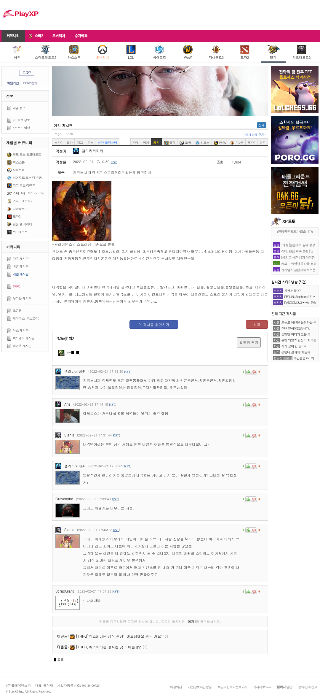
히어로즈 (159, 52)
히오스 (202, 142)
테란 (69, 142)
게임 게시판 (20, 274)
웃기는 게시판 (22, 298)
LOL (131, 52)
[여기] (191, 621)
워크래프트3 (301, 52)
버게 (146, 142)
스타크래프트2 (45, 52)
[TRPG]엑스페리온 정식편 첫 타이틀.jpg (108, 646)
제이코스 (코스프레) (26, 318)
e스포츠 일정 (21, 128)
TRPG (16, 286)
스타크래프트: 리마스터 (28, 193)
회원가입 (13, 83)
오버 (185, 142)
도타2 (245, 52)
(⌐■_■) (69, 352)
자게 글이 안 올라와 (294, 346)
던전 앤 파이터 (22, 224)
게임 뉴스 (19, 108)
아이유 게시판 (22, 346)
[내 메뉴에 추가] (254, 134)
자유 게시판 (20, 258)
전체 (261, 125)
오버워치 (102, 52)
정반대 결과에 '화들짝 (295, 352)
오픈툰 (17, 310)
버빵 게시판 (20, 266)
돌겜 (169, 142)
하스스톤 (74, 52)
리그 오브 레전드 (24, 185)
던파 (273, 52)
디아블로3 (216, 52)
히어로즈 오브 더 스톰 (27, 177)
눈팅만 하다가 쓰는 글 (295, 334)
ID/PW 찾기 (30, 83)
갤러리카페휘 (88, 150)
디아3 (236, 142)
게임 (156, 142)
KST (114, 162)
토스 (90, 142)
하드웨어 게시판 (23, 338)
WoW (188, 52)
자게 (136, 142)
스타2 (58, 142)
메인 (17, 52)
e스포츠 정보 (21, 120)
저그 (80, 142)
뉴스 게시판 (20, 330)
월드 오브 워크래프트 (27, 154)
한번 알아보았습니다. (295, 328)
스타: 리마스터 (107, 142)
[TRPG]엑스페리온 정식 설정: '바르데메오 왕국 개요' (119, 636)
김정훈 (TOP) (292, 290)
